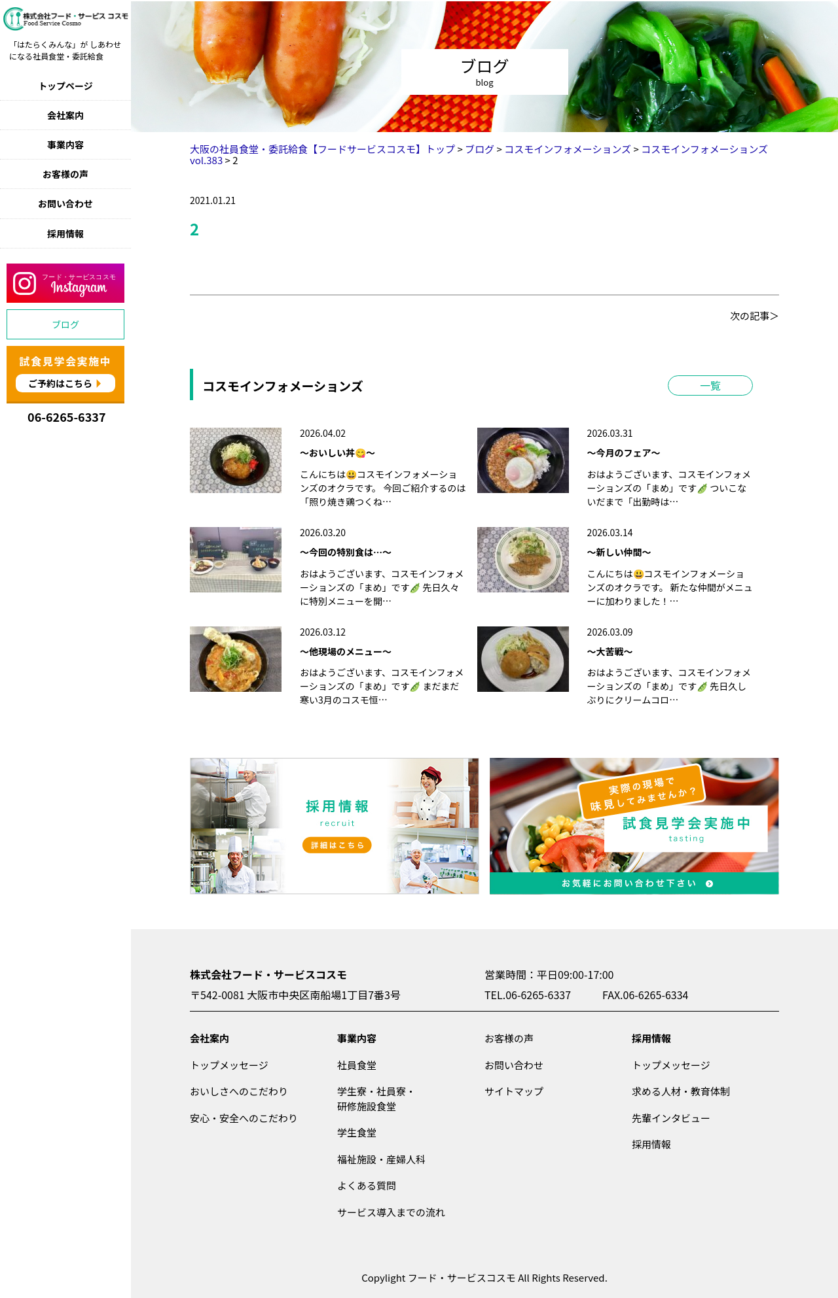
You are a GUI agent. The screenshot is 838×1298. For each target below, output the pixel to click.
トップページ (65, 85)
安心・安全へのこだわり (244, 1118)
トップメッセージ (229, 1065)
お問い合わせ (65, 203)
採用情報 (65, 233)
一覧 (710, 385)
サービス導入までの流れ (391, 1212)
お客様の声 (65, 173)
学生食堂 (356, 1132)
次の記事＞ (754, 315)
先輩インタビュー (671, 1118)
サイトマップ (513, 1091)
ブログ (65, 324)
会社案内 (65, 115)
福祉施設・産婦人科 (381, 1159)
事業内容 (65, 144)
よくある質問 (366, 1185)
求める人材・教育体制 (681, 1091)
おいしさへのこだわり (239, 1091)
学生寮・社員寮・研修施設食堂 (376, 1098)
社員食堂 (356, 1065)
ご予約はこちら (60, 383)
